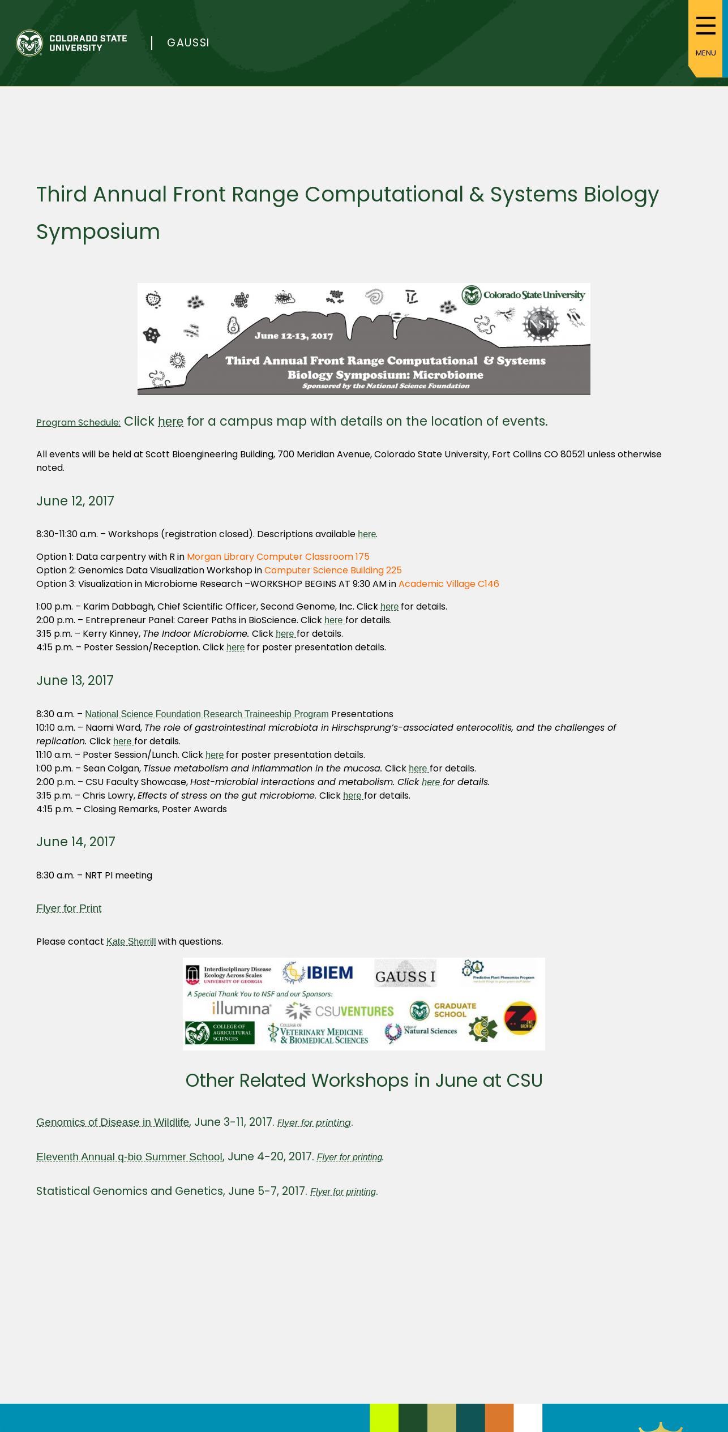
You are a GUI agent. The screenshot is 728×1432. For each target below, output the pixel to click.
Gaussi (188, 42)
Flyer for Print (68, 908)
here (170, 421)
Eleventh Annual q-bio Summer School (129, 1157)
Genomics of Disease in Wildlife (112, 1122)
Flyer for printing (350, 1157)
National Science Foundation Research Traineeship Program (206, 714)
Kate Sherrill (131, 941)
